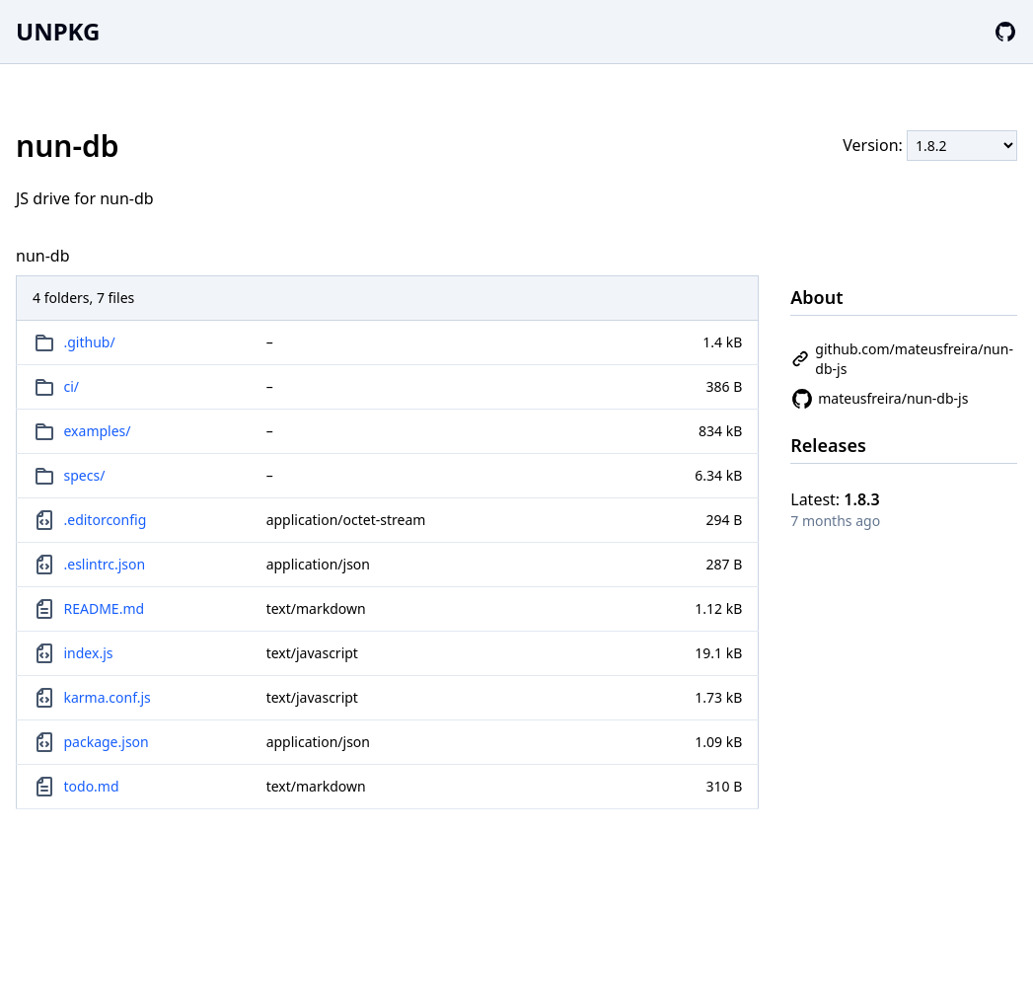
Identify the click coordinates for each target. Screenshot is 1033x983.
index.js (88, 652)
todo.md (91, 786)
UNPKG (58, 31)
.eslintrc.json (105, 564)
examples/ (97, 430)
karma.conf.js (107, 697)
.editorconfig (105, 519)
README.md (104, 608)
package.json (106, 741)
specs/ (85, 475)
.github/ (89, 342)
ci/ (72, 386)
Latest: (834, 499)
